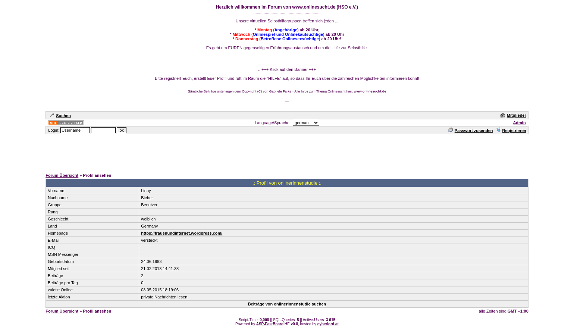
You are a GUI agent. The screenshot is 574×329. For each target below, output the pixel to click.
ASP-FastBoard (269, 324)
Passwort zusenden (470, 130)
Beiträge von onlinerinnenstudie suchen (287, 304)
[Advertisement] (287, 152)
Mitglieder (513, 115)
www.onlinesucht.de (314, 7)
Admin (519, 122)
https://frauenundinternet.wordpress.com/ (181, 233)
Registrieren (511, 130)
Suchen (60, 115)
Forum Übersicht (62, 175)
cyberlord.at (328, 324)
